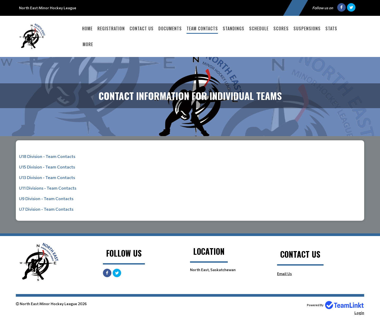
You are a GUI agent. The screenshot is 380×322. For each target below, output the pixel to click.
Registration (111, 28)
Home (87, 28)
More (88, 44)
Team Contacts (202, 28)
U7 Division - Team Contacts (46, 209)
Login (359, 312)
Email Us (284, 273)
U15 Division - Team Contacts (47, 166)
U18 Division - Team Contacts (47, 156)
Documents (170, 28)
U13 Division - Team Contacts (47, 177)
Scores (281, 28)
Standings (233, 28)
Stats (331, 28)
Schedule (259, 28)
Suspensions (307, 28)
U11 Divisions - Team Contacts (47, 187)
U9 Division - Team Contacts (46, 198)
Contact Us (142, 28)
